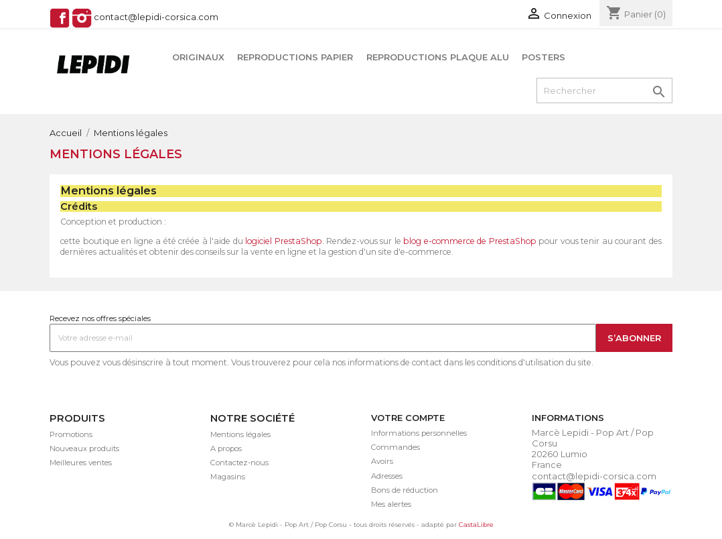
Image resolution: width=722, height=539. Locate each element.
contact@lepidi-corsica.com (156, 17)
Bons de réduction (404, 490)
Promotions (71, 434)
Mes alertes (391, 504)
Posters (543, 57)
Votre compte (408, 417)
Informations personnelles (419, 433)
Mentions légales (240, 434)
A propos (226, 448)
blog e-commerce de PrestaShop (469, 241)
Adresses (387, 476)
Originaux (198, 57)
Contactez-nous (239, 462)
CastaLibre (476, 524)
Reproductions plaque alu (437, 57)
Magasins (227, 476)
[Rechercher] (604, 90)
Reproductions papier (295, 57)
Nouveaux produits (84, 448)
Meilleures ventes (81, 462)
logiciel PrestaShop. (285, 241)
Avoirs (382, 461)
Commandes (395, 447)
